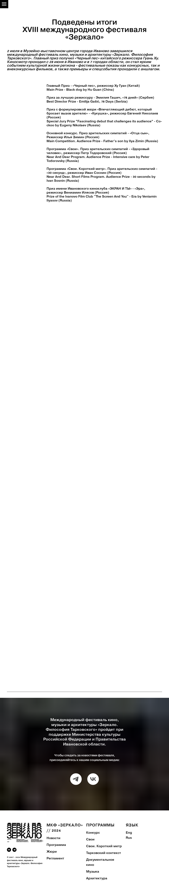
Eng (129, 832)
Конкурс (93, 832)
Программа (56, 845)
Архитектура (96, 878)
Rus (129, 837)
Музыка (92, 871)
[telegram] (76, 779)
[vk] (93, 779)
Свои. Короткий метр (104, 846)
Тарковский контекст (103, 853)
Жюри (52, 851)
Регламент (55, 858)
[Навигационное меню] (4, 4)
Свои (90, 839)
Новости (53, 838)
